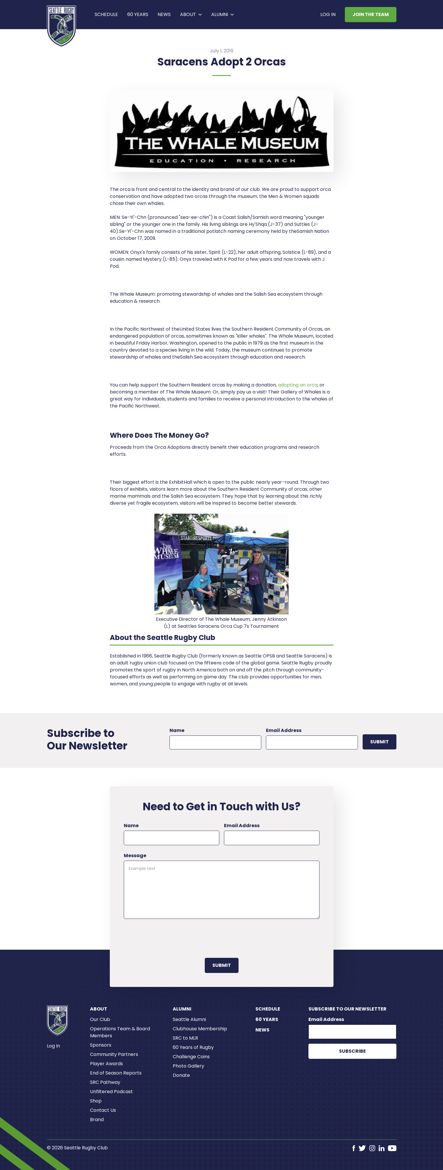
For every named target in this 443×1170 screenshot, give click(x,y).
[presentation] (168, 937)
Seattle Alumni (189, 1019)
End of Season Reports (116, 1073)
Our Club (100, 1019)
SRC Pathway (105, 1082)
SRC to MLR (185, 1038)
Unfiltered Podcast (111, 1091)
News (164, 14)
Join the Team (370, 14)
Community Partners (114, 1054)
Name (177, 730)
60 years (137, 14)
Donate (181, 1075)
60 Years (266, 1019)
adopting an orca (297, 385)
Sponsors (100, 1045)
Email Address (283, 730)
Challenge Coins (191, 1056)
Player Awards (106, 1063)
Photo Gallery (188, 1066)
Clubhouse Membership (200, 1028)
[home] (61, 26)
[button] (191, 14)
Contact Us (103, 1110)
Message (135, 855)
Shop (96, 1101)
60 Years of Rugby (193, 1047)
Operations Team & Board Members (120, 1032)
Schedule (106, 14)
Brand (97, 1119)
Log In (328, 14)
